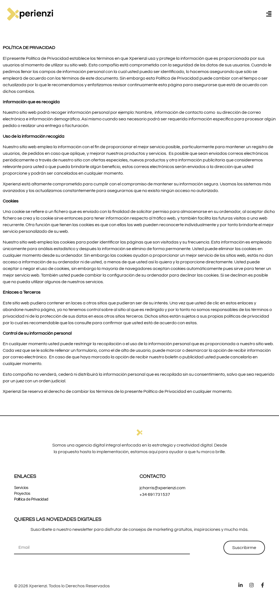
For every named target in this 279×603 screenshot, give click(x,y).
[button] (268, 13)
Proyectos (22, 493)
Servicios (21, 487)
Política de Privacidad (31, 499)
